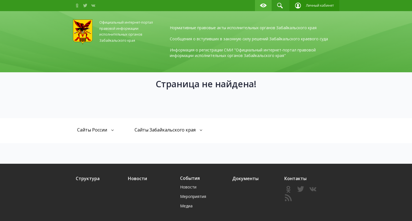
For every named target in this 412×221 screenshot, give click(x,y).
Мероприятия (193, 196)
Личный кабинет (314, 6)
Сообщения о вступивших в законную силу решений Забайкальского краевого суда (249, 38)
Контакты (295, 178)
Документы (245, 178)
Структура (88, 178)
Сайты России (95, 129)
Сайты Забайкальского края (169, 129)
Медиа (186, 205)
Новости (137, 178)
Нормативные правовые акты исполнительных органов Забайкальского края (243, 27)
